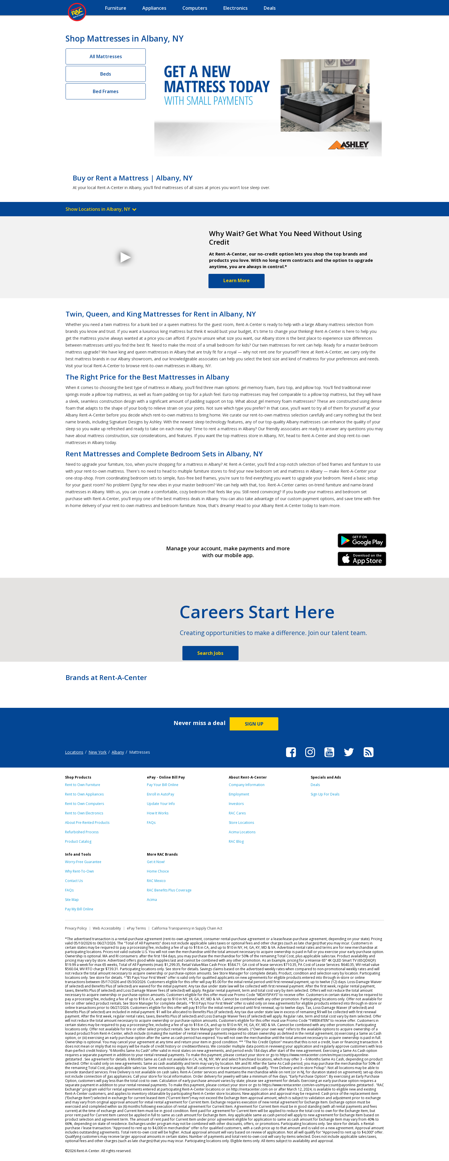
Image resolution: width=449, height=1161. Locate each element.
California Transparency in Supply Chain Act (187, 928)
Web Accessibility (107, 928)
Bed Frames (106, 91)
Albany (118, 752)
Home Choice (158, 871)
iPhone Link (362, 561)
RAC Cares (237, 813)
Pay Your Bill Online (162, 784)
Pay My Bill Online (79, 909)
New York (97, 752)
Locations (74, 752)
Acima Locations (242, 832)
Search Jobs (210, 653)
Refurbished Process (82, 832)
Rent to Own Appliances (84, 794)
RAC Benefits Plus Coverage (169, 890)
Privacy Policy (76, 928)
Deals (315, 784)
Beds (105, 74)
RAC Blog (236, 841)
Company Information (247, 784)
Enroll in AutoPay (160, 794)
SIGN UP (254, 724)
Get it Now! (156, 861)
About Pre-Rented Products (87, 822)
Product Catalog (78, 841)
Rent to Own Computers (84, 803)
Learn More (236, 280)
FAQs (151, 822)
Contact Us (74, 880)
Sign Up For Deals (325, 794)
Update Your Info (161, 803)
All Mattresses (106, 56)
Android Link (362, 542)
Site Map (72, 899)
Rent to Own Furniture (82, 784)
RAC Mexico (156, 880)
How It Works (157, 813)
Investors (236, 803)
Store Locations (241, 822)
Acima (152, 899)
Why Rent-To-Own (79, 871)
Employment (239, 794)
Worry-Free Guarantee (83, 861)
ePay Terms (136, 928)
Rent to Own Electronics (84, 813)
